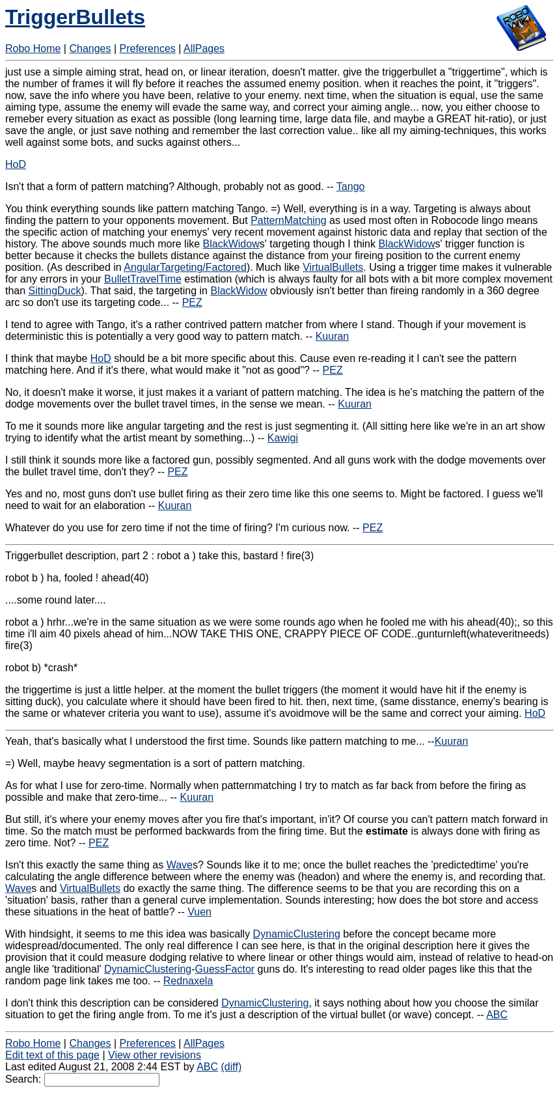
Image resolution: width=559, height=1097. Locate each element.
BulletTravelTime (143, 279)
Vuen (199, 911)
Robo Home (33, 48)
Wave (180, 864)
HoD (15, 164)
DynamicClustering (296, 933)
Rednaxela (188, 980)
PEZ (192, 302)
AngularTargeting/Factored (185, 267)
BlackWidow (231, 243)
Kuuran (332, 336)
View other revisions (154, 1055)
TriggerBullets (75, 17)
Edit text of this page (52, 1055)
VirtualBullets (333, 267)
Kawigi (282, 437)
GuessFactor (225, 969)
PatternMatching (289, 220)
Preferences (148, 48)
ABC (497, 1014)
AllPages (204, 48)
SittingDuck (55, 290)
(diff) (231, 1066)
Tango (350, 186)
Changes (90, 48)
